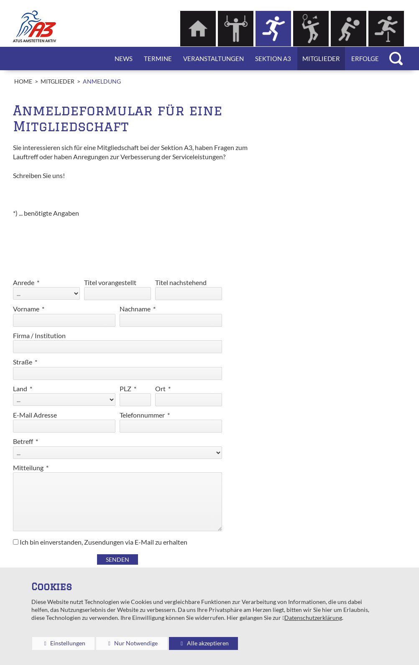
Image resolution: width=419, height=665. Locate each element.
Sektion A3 (273, 58)
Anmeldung (102, 81)
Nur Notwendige (127, 645)
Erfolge (365, 58)
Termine (158, 58)
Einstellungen (58, 645)
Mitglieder (321, 58)
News (124, 58)
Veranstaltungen (213, 58)
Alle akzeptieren (199, 643)
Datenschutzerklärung (313, 617)
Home (23, 81)
